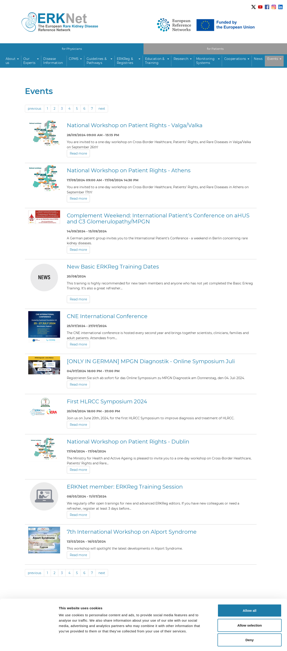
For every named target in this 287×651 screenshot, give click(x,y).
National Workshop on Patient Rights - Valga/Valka (134, 125)
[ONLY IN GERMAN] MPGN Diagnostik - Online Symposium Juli (151, 361)
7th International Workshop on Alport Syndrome (132, 532)
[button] (12, 61)
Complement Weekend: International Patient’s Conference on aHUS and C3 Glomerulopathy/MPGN (158, 218)
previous (34, 108)
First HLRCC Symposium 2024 (107, 401)
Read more (78, 153)
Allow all (250, 592)
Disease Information (53, 61)
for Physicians (72, 48)
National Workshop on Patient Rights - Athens (129, 170)
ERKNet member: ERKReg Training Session (125, 486)
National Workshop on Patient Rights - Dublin (128, 441)
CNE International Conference (107, 316)
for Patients (215, 48)
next (101, 108)
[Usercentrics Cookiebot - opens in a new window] (29, 642)
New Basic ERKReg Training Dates (113, 266)
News (258, 59)
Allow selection (249, 607)
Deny (250, 621)
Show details (235, 642)
